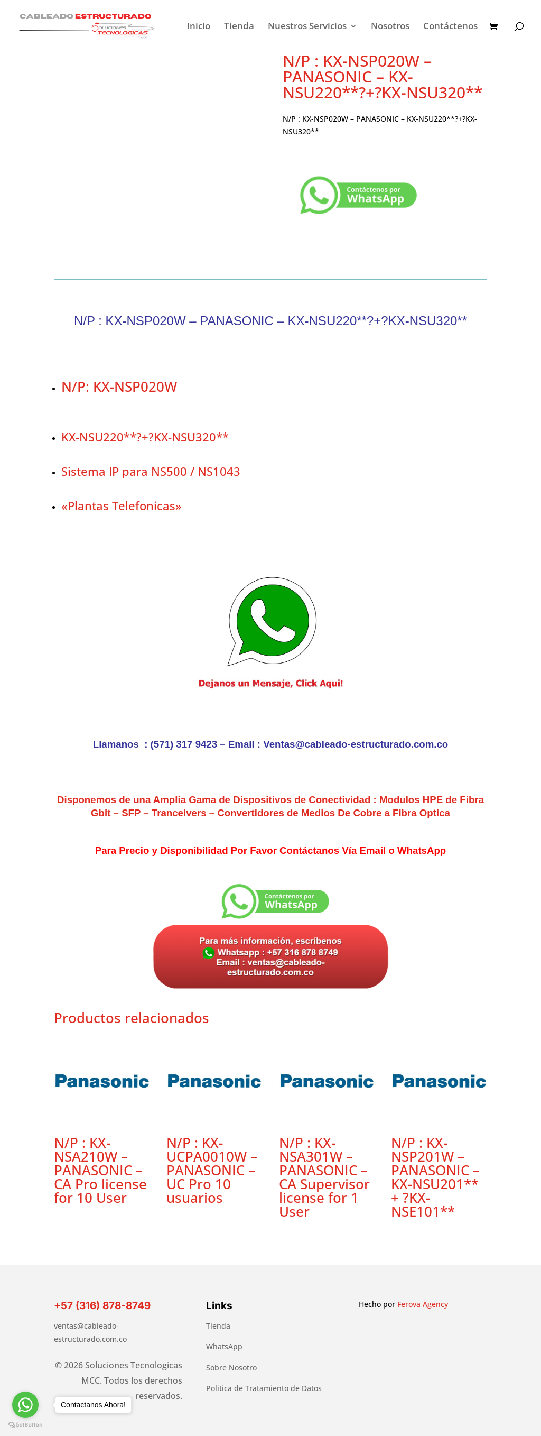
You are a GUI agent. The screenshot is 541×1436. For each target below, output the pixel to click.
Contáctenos (450, 27)
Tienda (239, 27)
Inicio (198, 27)
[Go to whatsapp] (25, 1405)
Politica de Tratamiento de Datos (264, 1388)
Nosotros (390, 27)
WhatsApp (224, 1346)
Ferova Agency (422, 1304)
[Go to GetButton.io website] (25, 1425)
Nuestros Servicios (307, 27)
